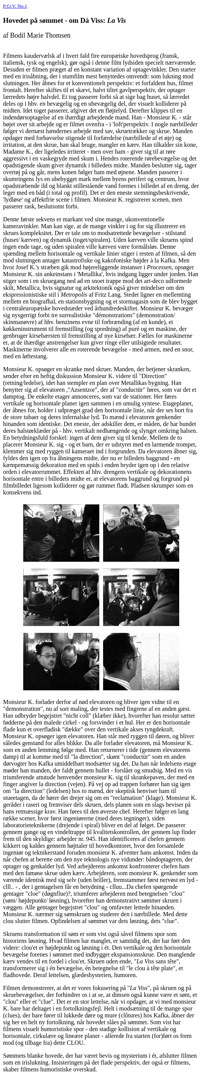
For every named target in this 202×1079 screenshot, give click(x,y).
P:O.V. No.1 (15, 6)
